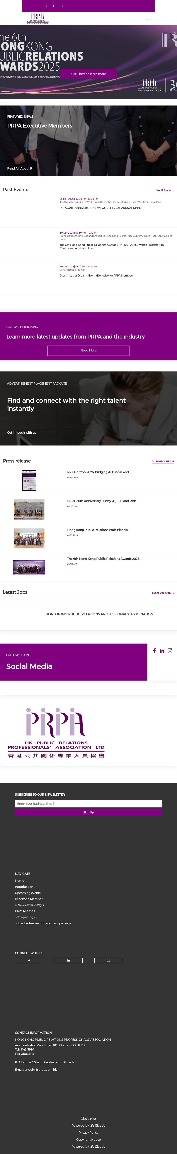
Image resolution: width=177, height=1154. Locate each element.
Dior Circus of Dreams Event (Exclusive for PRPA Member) (96, 275)
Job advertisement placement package (43, 923)
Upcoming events (27, 893)
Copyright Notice (88, 1139)
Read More (88, 350)
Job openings (25, 917)
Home (19, 880)
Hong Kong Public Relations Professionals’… (98, 530)
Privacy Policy (88, 1132)
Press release (24, 911)
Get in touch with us (21, 432)
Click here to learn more (88, 74)
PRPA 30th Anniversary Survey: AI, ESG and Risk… (102, 501)
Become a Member (28, 899)
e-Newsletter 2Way (28, 905)
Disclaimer (88, 1118)
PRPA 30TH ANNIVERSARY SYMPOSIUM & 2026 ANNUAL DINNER (101, 208)
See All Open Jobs (161, 593)
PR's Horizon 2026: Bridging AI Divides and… (98, 472)
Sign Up (89, 812)
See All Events (163, 190)
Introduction (24, 887)
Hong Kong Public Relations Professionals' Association (99, 614)
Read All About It (19, 168)
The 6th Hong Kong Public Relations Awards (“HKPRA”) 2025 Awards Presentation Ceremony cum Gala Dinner (112, 246)
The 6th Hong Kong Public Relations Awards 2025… (104, 559)
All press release (163, 461)
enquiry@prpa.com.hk (41, 1069)
